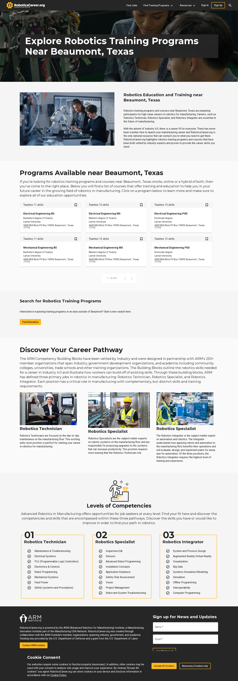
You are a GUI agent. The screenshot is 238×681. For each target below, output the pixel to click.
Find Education (30, 322)
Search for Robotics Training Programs (60, 301)
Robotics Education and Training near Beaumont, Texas (163, 97)
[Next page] (131, 278)
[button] (230, 5)
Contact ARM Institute (33, 645)
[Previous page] (125, 278)
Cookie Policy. (59, 675)
